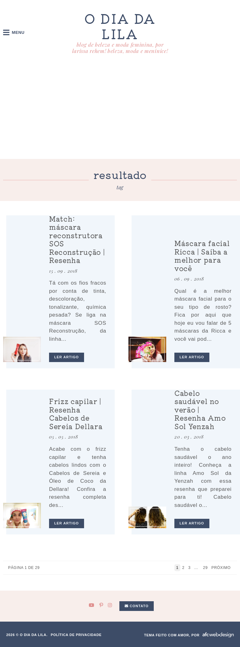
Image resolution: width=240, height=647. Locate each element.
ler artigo (66, 357)
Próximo (222, 567)
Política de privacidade (76, 635)
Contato (137, 606)
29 (205, 567)
